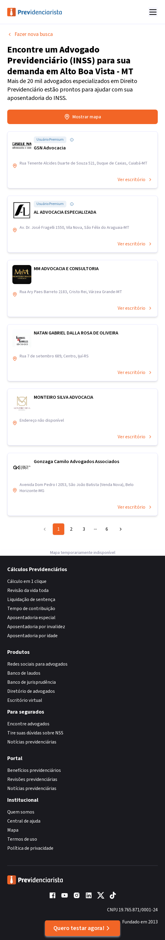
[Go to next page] (119, 529)
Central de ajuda (23, 821)
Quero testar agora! (82, 928)
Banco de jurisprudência (31, 682)
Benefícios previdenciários (34, 770)
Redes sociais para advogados (37, 664)
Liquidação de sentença (31, 599)
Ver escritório (135, 179)
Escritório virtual (24, 700)
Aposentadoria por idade (32, 635)
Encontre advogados (28, 724)
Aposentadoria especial (31, 617)
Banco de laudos (23, 673)
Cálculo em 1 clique (26, 581)
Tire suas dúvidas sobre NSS (35, 733)
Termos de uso (22, 839)
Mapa (12, 830)
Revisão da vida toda (28, 590)
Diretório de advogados (31, 691)
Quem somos (20, 812)
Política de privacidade (30, 848)
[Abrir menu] (153, 12)
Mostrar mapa (82, 117)
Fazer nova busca (30, 34)
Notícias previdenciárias (31, 742)
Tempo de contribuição (31, 608)
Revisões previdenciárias (32, 779)
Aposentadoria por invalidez (36, 626)
